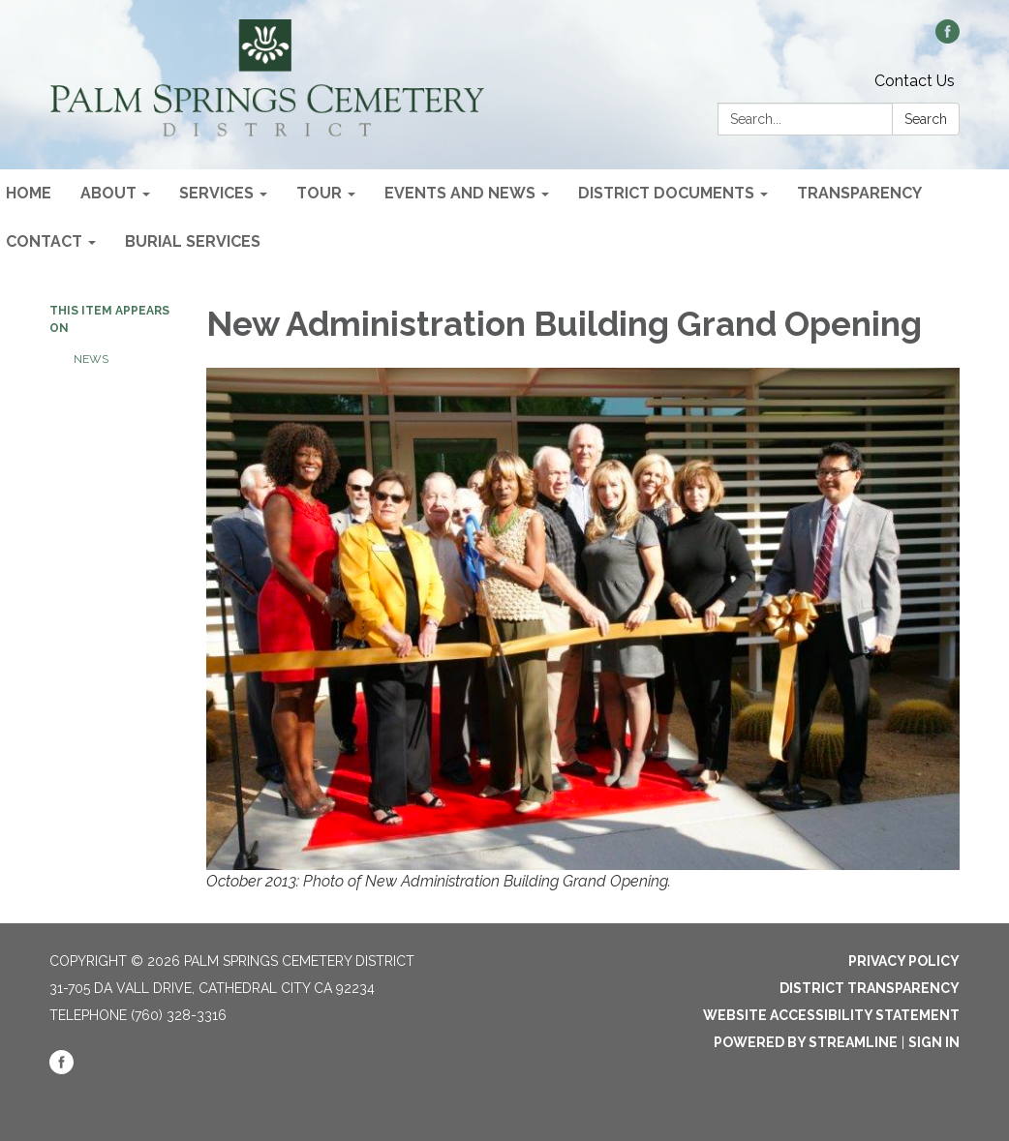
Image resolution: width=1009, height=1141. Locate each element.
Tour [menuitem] (319, 193)
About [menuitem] (108, 193)
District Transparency (870, 988)
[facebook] (947, 38)
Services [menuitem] (216, 193)
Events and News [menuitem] (459, 193)
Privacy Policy (904, 961)
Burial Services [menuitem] (192, 241)
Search (925, 119)
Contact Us (914, 81)
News (91, 359)
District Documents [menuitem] (666, 193)
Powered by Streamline (806, 1042)
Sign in (934, 1042)
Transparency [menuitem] (859, 193)
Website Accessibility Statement (831, 1015)
